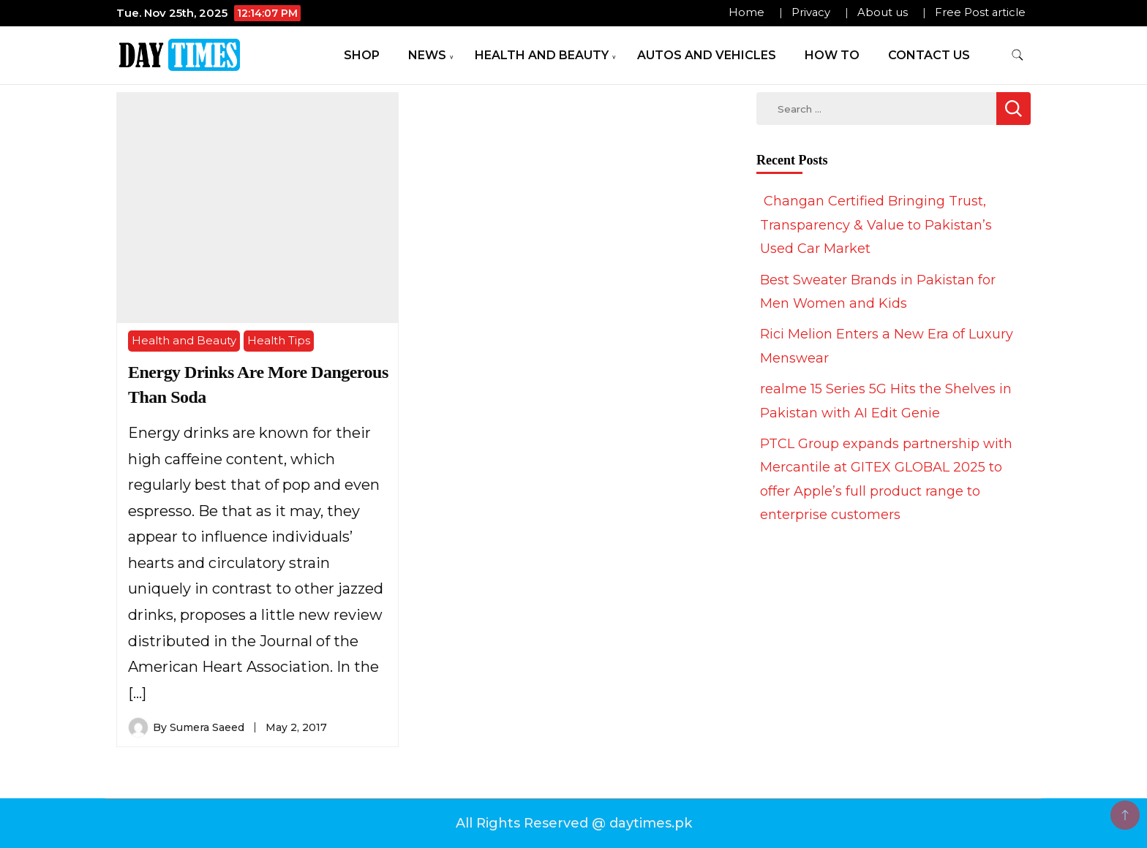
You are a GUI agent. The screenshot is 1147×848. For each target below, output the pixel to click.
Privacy (810, 12)
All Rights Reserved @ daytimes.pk (574, 823)
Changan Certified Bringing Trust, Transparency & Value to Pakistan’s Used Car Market (876, 225)
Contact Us (929, 55)
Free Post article (980, 12)
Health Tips (278, 340)
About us (882, 12)
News (427, 55)
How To (832, 55)
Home (746, 12)
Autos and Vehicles (706, 55)
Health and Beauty (542, 55)
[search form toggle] (1017, 55)
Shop (362, 55)
